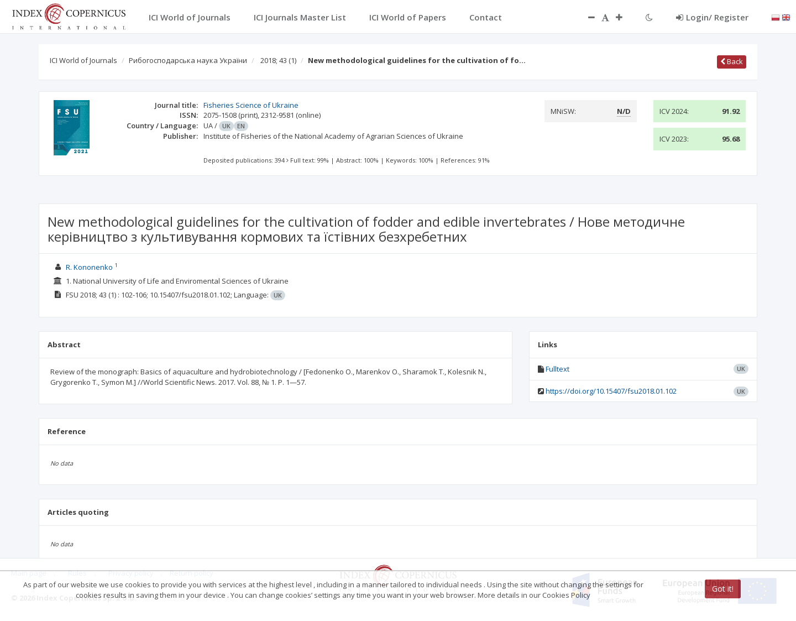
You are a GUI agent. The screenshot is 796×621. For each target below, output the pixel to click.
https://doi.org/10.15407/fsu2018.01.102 (611, 391)
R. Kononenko (89, 267)
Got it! (723, 588)
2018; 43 (278, 60)
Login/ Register (712, 17)
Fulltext (557, 369)
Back (731, 61)
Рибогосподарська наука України (188, 60)
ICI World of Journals (83, 60)
